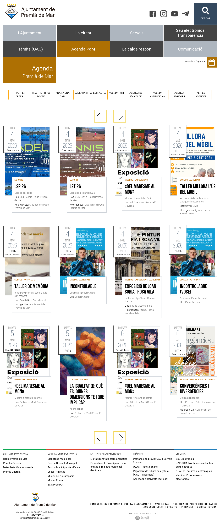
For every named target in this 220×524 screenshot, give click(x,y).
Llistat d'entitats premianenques (108, 458)
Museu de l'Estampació (61, 476)
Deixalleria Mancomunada (18, 467)
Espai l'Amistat (56, 471)
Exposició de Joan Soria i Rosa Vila (140, 289)
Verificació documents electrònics (189, 477)
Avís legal (162, 504)
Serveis (137, 33)
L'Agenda (200, 61)
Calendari (81, 92)
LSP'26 (20, 187)
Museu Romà (55, 480)
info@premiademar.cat (37, 518)
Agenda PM (116, 92)
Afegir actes (98, 92)
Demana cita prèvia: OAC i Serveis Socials (152, 460)
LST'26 (75, 187)
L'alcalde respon (136, 49)
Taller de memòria (31, 286)
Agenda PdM (83, 49)
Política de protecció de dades (195, 504)
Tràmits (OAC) (30, 49)
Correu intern (207, 507)
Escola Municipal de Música (64, 467)
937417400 (35, 515)
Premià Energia (11, 471)
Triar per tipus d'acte (41, 94)
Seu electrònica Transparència (190, 33)
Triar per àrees (19, 94)
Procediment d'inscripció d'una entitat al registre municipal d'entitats (108, 467)
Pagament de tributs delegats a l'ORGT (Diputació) (151, 473)
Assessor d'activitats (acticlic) (150, 479)
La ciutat (83, 33)
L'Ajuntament (29, 33)
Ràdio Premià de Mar (15, 458)
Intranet (187, 507)
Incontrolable (83, 286)
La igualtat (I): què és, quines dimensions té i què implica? (87, 395)
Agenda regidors (179, 94)
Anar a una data (62, 94)
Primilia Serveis (12, 463)
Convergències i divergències (194, 389)
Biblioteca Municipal (59, 458)
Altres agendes (200, 94)
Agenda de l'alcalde (135, 94)
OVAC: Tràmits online (145, 466)
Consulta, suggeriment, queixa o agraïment (120, 504)
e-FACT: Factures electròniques (194, 471)
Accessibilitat (154, 507)
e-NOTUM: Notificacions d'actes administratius (194, 465)
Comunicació (190, 49)
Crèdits (172, 507)
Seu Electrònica (185, 458)
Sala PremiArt (55, 484)
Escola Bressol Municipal (62, 463)
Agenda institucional (157, 94)
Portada (189, 61)
